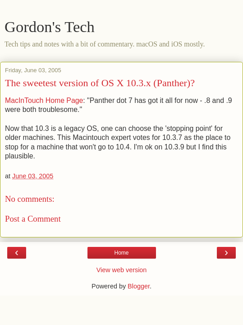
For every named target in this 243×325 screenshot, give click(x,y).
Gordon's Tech (50, 26)
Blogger (139, 286)
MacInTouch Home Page (44, 100)
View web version (121, 270)
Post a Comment (33, 218)
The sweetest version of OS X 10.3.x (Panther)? (100, 82)
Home (121, 253)
